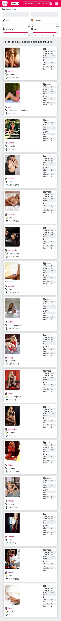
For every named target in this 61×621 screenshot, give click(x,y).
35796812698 (14, 78)
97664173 (12, 149)
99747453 (12, 113)
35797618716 (14, 185)
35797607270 (14, 221)
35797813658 (14, 257)
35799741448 (14, 364)
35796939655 (14, 507)
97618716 (12, 543)
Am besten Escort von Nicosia (36, 3)
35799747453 (14, 472)
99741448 (12, 400)
